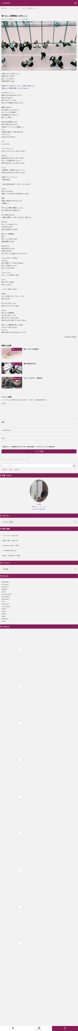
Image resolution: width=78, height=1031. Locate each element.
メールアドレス (6, 430)
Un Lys (3, 601)
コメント (4, 403)
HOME (5, 8)
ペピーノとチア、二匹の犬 (33, 378)
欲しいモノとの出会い (31, 349)
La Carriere (44, 1021)
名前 (3, 422)
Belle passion (5, 587)
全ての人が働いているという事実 (15, 86)
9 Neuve (4, 609)
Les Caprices (5, 584)
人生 (10, 469)
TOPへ (65, 1028)
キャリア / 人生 (14, 8)
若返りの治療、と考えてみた (11, 540)
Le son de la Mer (6, 606)
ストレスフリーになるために (11, 535)
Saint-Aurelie (5, 599)
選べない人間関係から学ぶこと (30, 8)
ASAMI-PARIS (5, 582)
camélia (4, 592)
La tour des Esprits (7, 594)
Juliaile (3, 616)
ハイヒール (16, 469)
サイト (3, 438)
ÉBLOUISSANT (6, 596)
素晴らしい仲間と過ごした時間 (11, 555)
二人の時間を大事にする (9, 550)
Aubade (4, 611)
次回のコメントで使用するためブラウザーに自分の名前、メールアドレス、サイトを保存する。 (29, 446)
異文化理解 (25, 19)
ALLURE (4, 621)
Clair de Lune (5, 604)
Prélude (4, 614)
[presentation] (15, 456)
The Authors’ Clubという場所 (11, 545)
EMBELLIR (4, 589)
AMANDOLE (5, 618)
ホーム (13, 1028)
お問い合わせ (39, 1028)
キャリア (5, 469)
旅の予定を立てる (30, 363)
